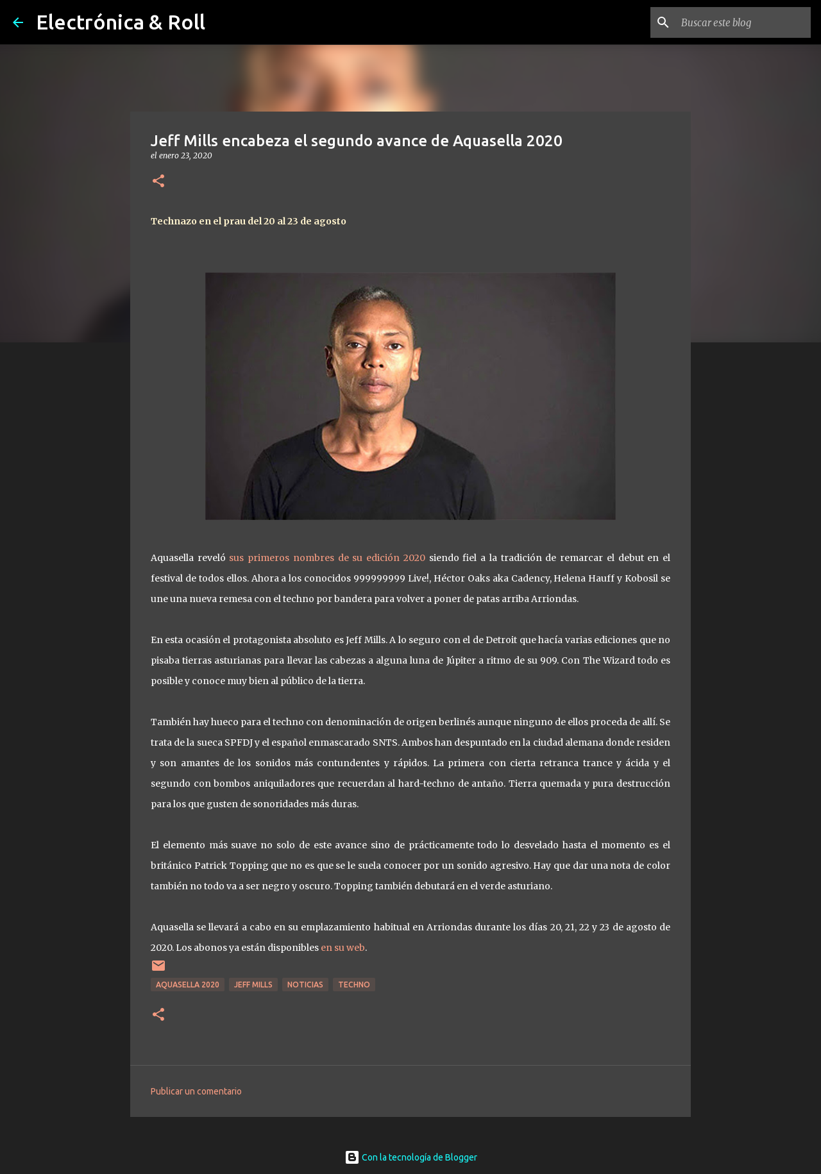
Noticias (305, 984)
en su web (343, 947)
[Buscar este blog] (743, 22)
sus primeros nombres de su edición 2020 (327, 558)
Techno (354, 984)
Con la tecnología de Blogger (410, 1157)
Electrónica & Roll (120, 21)
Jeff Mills (253, 984)
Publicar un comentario (196, 1091)
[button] (158, 181)
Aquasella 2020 (187, 984)
